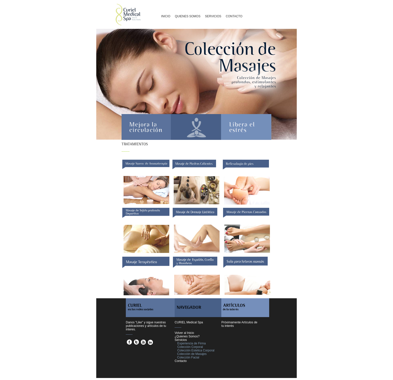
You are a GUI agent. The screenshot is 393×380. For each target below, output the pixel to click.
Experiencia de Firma (191, 343)
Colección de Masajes (192, 354)
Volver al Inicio (184, 333)
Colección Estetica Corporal (195, 350)
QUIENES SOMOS (188, 16)
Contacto (181, 361)
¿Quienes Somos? (187, 336)
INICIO (165, 16)
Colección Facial (188, 357)
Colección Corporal (190, 347)
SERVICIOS (213, 16)
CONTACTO (234, 16)
